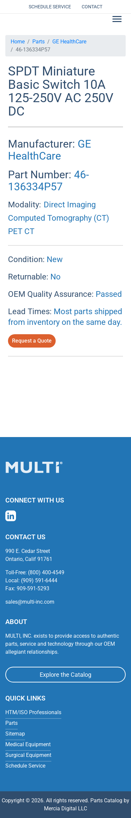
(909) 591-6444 (39, 580)
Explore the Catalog (65, 674)
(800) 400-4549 (46, 572)
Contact (92, 6)
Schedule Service (50, 6)
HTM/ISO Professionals (33, 712)
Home (18, 41)
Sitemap (15, 734)
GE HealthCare (69, 41)
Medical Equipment (28, 744)
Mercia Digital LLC (65, 808)
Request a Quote (32, 341)
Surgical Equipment (28, 755)
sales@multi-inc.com (29, 602)
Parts (38, 41)
